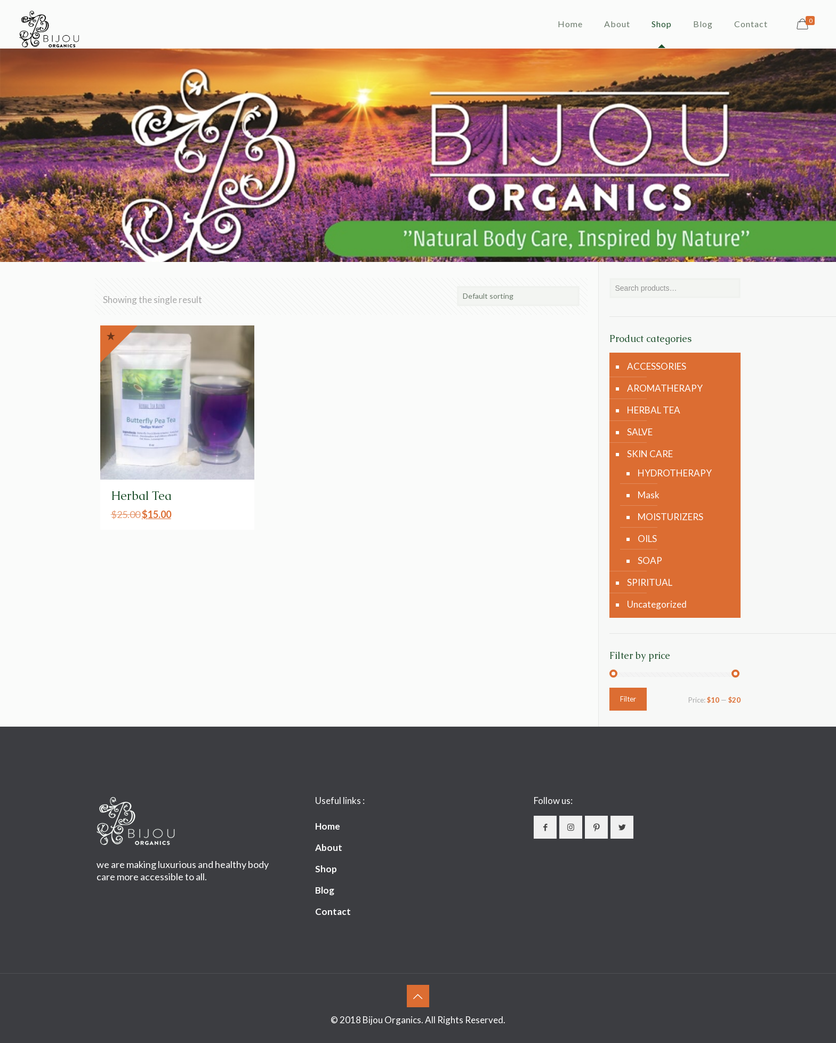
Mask (649, 494)
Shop (326, 868)
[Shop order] (518, 296)
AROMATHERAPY (665, 388)
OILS (647, 538)
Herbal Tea (141, 496)
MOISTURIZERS (670, 516)
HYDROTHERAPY (675, 473)
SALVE (640, 431)
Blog (324, 890)
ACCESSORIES (656, 366)
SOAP (650, 560)
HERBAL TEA (653, 410)
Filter (628, 699)
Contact (333, 911)
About (328, 847)
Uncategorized (657, 604)
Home (327, 826)
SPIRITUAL (649, 582)
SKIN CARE (650, 453)
